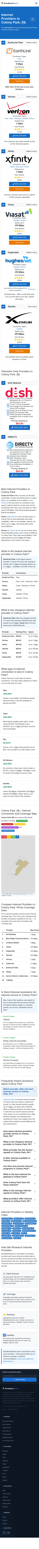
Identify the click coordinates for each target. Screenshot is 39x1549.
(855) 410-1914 (19, 184)
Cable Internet (6, 1427)
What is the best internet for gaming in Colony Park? (17, 1175)
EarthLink (5, 1451)
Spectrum (5, 1461)
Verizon (5, 581)
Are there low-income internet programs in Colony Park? (18, 1167)
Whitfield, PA (6, 1221)
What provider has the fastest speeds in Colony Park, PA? (17, 1151)
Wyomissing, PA (30, 1218)
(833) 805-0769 (19, 237)
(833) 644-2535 (19, 284)
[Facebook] (4, 1532)
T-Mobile (9, 980)
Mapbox (9, 895)
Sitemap (4, 1506)
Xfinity (4, 586)
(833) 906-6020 (19, 76)
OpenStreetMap (16, 893)
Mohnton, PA (6, 1233)
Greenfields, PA (6, 1223)
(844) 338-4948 (19, 136)
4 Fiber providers (22, 821)
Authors (4, 1520)
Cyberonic (10, 963)
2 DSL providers (20, 824)
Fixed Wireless (6, 1434)
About (4, 1517)
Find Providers (19, 1379)
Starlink (5, 590)
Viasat (4, 594)
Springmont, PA (16, 1221)
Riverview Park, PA (27, 1228)
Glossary (5, 1497)
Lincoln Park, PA (18, 1223)
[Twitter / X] (8, 1532)
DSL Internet (6, 1431)
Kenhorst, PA (17, 1231)
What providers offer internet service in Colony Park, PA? (17, 1200)
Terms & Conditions (13, 1409)
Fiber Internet (6, 1424)
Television (18, 118)
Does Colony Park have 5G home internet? (16, 1183)
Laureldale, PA (6, 1235)
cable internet (12, 517)
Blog (3, 1490)
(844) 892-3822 (19, 427)
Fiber (19, 59)
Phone (31, 118)
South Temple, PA (18, 1235)
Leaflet (3, 893)
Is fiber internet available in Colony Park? (16, 1159)
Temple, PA (17, 1238)
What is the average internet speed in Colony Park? (17, 1191)
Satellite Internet (7, 1437)
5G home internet (14, 530)
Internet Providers (7, 1421)
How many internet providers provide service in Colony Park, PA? (17, 1133)
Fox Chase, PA (6, 1231)
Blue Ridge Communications (17, 938)
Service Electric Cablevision (17, 976)
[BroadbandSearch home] (9, 3)
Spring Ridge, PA (7, 1218)
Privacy (4, 1409)
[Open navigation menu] (36, 3)
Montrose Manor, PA (21, 1226)
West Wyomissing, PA (29, 1221)
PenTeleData (11, 934)
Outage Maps (6, 1503)
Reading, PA (16, 1228)
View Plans (19, 81)
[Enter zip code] (19, 1376)
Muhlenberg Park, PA (29, 1231)
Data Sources (6, 1500)
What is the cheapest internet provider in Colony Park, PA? (17, 1143)
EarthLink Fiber (8, 577)
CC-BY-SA (30, 893)
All (17, 837)
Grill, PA (24, 1233)
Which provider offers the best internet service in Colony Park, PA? (18, 1091)
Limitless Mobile (12, 943)
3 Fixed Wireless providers (10, 827)
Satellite (16, 220)
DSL (11, 118)
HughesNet (6, 598)
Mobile (25, 118)
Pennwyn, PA (16, 1233)
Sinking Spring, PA (7, 1226)
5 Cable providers (7, 824)
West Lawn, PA (18, 1218)
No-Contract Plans (8, 1440)
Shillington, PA (6, 1228)
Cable (12, 167)
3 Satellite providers (8, 830)
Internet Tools (6, 1493)
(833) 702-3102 (19, 475)
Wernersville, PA (7, 1238)
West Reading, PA (30, 1223)
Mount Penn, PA (30, 1235)
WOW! (4, 1477)
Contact (4, 1523)
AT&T (4, 1457)
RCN (3, 1474)
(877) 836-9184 (19, 346)
